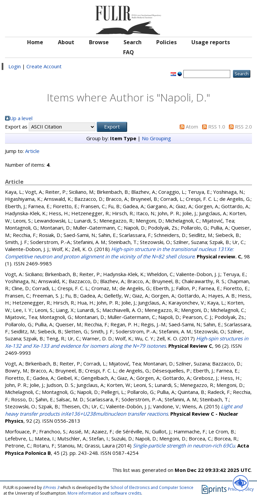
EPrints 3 (51, 487)
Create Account (44, 66)
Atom (192, 126)
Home (35, 42)
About (66, 42)
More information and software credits (104, 493)
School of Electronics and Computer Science (151, 487)
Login (14, 66)
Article (32, 151)
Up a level (21, 118)
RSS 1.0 (216, 126)
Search (132, 42)
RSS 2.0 (243, 126)
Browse (99, 42)
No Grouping (156, 138)
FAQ (128, 52)
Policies (166, 42)
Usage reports (210, 42)
